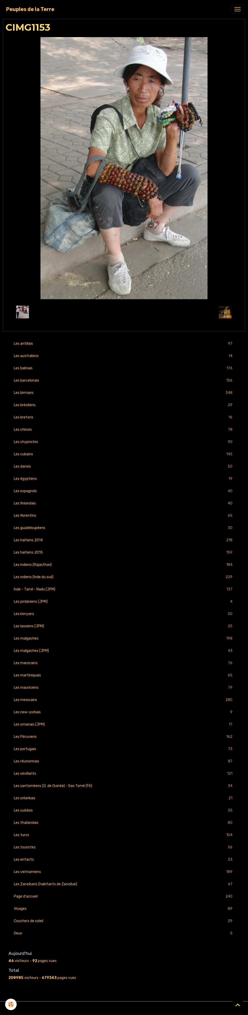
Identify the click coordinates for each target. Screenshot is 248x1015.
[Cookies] (11, 1004)
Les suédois (124, 810)
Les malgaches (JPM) (124, 651)
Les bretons (124, 417)
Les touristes (124, 847)
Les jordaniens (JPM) (124, 601)
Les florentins (124, 516)
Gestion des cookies (124, 1008)
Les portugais (124, 749)
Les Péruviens (124, 737)
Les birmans (124, 393)
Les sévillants (124, 773)
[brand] (30, 9)
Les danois (124, 466)
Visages (124, 909)
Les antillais (124, 344)
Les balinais (124, 368)
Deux (124, 933)
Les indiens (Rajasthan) (124, 565)
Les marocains (124, 663)
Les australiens (124, 356)
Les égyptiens (124, 479)
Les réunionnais (124, 761)
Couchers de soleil (124, 921)
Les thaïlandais (124, 823)
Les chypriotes (124, 442)
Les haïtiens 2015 (124, 552)
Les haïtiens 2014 (124, 540)
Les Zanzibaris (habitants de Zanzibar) (124, 884)
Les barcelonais (124, 380)
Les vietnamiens (124, 872)
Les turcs (124, 835)
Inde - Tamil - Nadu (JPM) (124, 589)
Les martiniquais (124, 675)
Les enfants (124, 859)
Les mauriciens (124, 687)
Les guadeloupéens (124, 528)
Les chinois (124, 430)
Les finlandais (124, 503)
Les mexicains (124, 700)
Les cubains (124, 454)
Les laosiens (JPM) (124, 626)
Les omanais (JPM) (124, 724)
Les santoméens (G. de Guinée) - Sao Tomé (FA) (124, 786)
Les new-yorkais (124, 712)
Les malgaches (124, 638)
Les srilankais (124, 798)
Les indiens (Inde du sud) (124, 577)
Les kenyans (124, 614)
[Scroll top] (237, 1004)
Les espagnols (124, 491)
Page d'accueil (124, 896)
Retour (124, 312)
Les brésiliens (124, 405)
